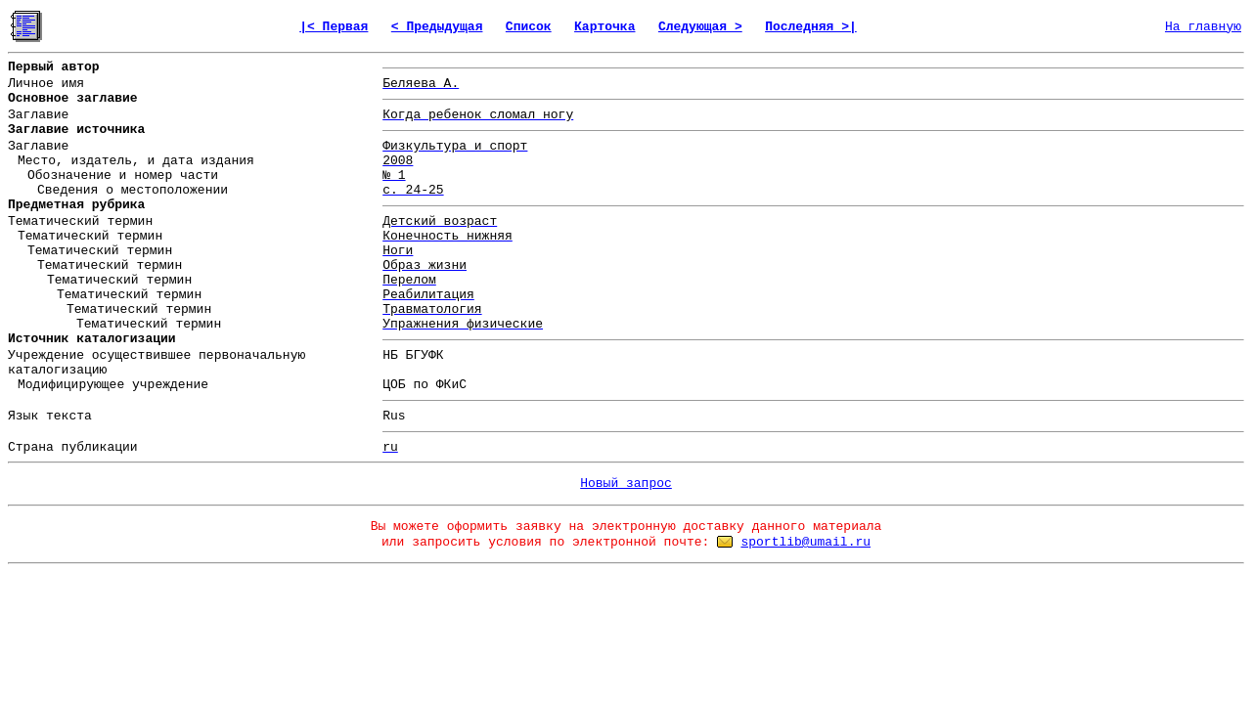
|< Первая (333, 27)
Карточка (604, 27)
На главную (1203, 27)
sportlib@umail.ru (805, 542)
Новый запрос (626, 483)
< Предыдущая (437, 27)
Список (529, 27)
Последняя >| (811, 27)
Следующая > (700, 27)
